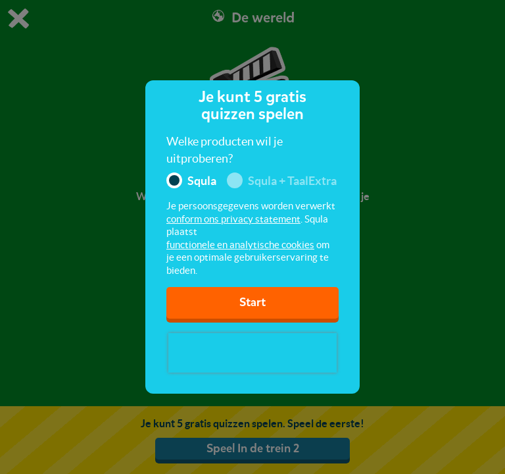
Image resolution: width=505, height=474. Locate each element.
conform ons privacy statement (233, 218)
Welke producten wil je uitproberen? (224, 149)
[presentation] (252, 353)
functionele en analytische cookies (240, 244)
